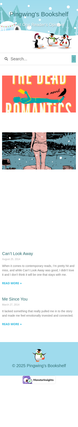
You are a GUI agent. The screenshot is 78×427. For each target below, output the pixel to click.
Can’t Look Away (17, 253)
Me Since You (14, 299)
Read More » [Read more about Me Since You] (12, 324)
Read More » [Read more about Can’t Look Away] (12, 283)
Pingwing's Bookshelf (39, 14)
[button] (74, 59)
